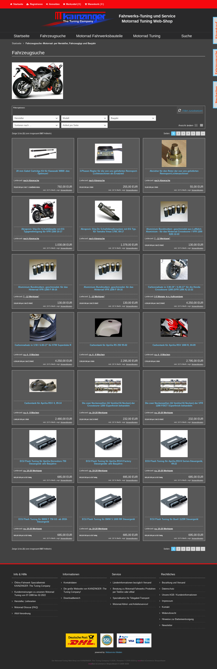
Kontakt (164, 606)
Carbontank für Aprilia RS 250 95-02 (108, 345)
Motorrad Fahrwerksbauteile (99, 36)
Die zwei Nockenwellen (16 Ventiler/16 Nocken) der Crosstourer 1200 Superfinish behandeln (108, 404)
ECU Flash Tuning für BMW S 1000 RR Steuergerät (108, 519)
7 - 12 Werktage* (162, 238)
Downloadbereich (70, 597)
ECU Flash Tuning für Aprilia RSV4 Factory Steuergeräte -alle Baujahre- (108, 462)
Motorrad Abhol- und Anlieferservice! (129, 604)
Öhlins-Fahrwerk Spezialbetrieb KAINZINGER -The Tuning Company (31, 584)
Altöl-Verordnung (21, 613)
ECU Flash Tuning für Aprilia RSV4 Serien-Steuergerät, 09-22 (174, 462)
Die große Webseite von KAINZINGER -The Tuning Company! (83, 590)
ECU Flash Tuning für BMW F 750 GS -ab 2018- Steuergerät (42, 520)
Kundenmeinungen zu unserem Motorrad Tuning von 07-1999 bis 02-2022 (33, 593)
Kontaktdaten (69, 582)
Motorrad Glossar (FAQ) (25, 607)
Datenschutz (166, 588)
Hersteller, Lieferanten (24, 601)
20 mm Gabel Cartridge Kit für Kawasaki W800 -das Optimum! (43, 172)
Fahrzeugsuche (53, 36)
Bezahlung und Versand (172, 582)
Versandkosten (66, 190)
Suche (186, 36)
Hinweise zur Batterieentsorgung (176, 619)
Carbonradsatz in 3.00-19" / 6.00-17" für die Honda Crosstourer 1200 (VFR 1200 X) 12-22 (174, 288)
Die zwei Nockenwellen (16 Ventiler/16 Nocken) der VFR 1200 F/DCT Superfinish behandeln (174, 404)
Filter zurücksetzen (192, 110)
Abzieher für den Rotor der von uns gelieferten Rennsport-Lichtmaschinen (174, 172)
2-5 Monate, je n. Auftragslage (168, 296)
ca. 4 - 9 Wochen (31, 354)
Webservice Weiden (114, 652)
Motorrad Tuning (146, 36)
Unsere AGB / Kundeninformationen (178, 594)
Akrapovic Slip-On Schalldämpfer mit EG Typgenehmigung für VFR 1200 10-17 (42, 230)
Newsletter (165, 625)
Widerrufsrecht (167, 612)
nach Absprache (31, 180)
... (198, 133)
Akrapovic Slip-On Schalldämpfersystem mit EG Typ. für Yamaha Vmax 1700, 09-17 (108, 230)
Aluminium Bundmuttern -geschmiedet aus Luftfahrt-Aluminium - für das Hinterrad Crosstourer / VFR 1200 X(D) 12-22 (174, 231)
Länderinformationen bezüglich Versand (130, 582)
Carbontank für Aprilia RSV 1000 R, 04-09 (174, 345)
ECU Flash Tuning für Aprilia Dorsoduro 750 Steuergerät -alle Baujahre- (43, 462)
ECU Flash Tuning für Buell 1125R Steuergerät (174, 519)
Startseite (21, 36)
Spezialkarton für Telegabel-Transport (129, 597)
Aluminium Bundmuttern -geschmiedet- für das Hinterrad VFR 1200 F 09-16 (43, 288)
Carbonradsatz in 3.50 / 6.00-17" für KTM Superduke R (43, 345)
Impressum (166, 600)
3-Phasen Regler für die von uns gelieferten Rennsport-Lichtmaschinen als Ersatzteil (108, 172)
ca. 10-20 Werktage (98, 412)
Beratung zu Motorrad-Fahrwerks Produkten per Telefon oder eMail (132, 590)
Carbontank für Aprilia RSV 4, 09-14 (43, 403)
